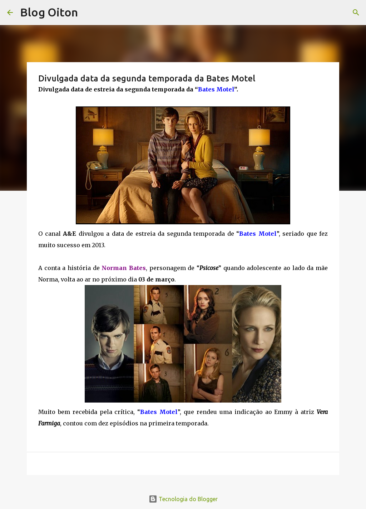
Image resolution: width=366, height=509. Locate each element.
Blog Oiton (49, 12)
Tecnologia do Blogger (183, 499)
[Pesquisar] (356, 12)
